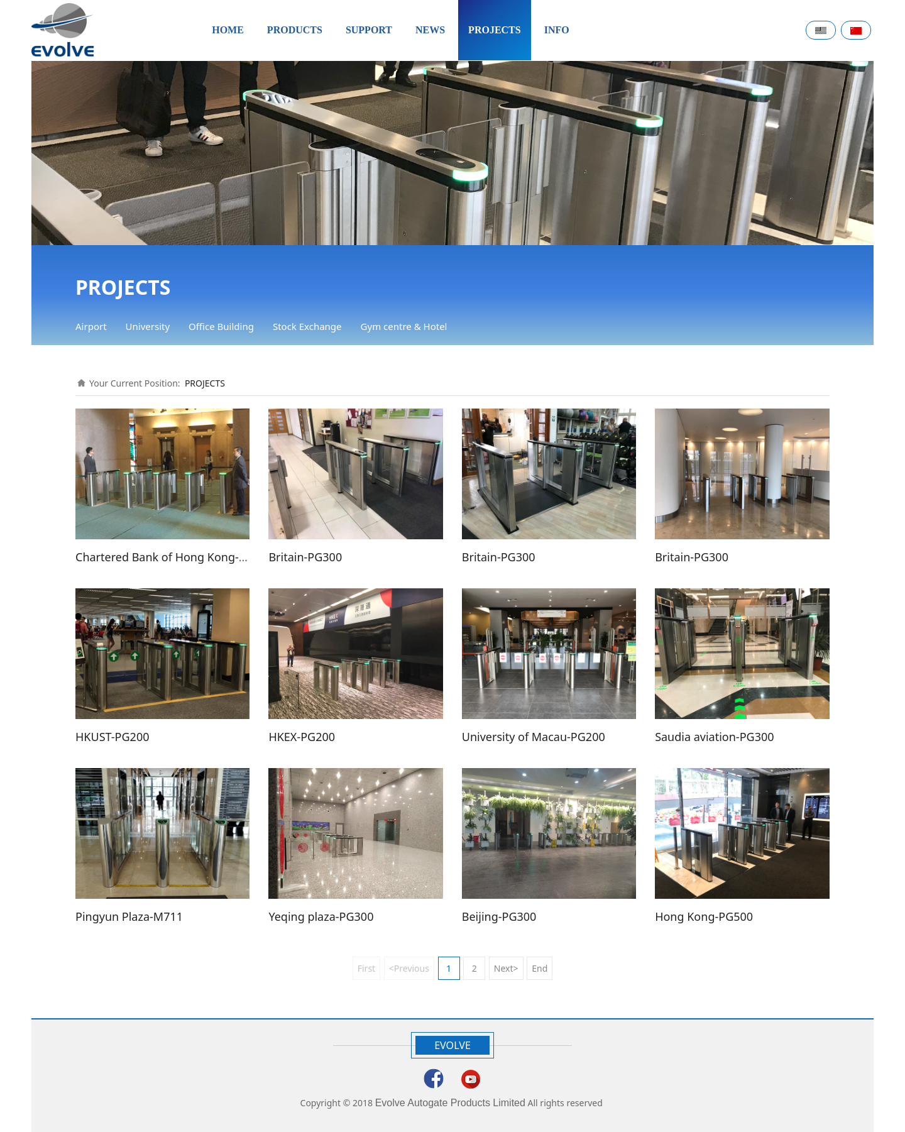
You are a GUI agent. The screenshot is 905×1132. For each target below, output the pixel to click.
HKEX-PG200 (301, 736)
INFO (556, 30)
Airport (91, 326)
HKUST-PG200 (112, 736)
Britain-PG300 (305, 556)
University (148, 326)
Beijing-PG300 (499, 916)
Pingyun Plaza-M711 (129, 916)
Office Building (221, 326)
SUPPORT (369, 30)
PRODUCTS (294, 30)
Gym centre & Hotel (404, 326)
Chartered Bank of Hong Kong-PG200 (174, 556)
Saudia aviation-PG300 (714, 736)
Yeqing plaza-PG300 (320, 916)
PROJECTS (494, 30)
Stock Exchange (307, 326)
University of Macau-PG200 (533, 736)
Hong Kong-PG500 (704, 916)
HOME (228, 30)
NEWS (430, 30)
